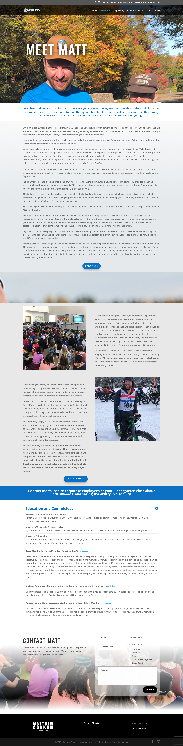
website (84, 551)
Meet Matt (106, 11)
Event (133, 656)
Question (134, 649)
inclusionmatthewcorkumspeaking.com (139, 3)
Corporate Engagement (141, 659)
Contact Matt (153, 11)
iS (97, 742)
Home (95, 11)
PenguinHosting (120, 742)
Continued (91, 266)
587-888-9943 (109, 3)
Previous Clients (135, 11)
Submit (150, 689)
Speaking (119, 11)
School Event (136, 663)
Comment (135, 652)
